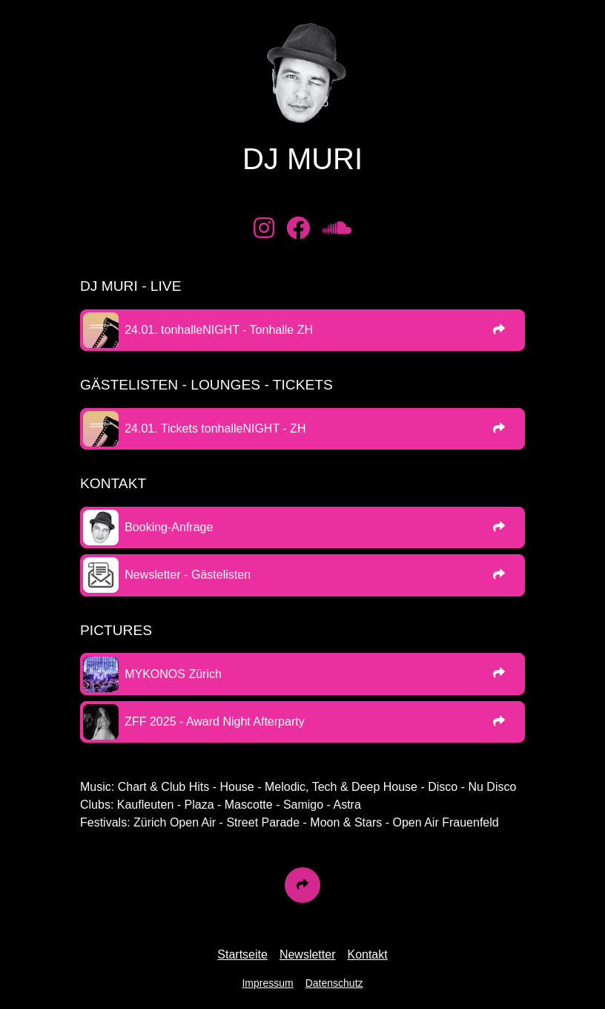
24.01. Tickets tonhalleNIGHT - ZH (215, 428)
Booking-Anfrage (169, 527)
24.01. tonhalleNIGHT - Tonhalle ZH (219, 329)
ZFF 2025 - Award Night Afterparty (214, 721)
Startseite (242, 954)
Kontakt (367, 954)
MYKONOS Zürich (173, 674)
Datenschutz (334, 983)
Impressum (267, 983)
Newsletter (308, 954)
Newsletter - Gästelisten (188, 574)
